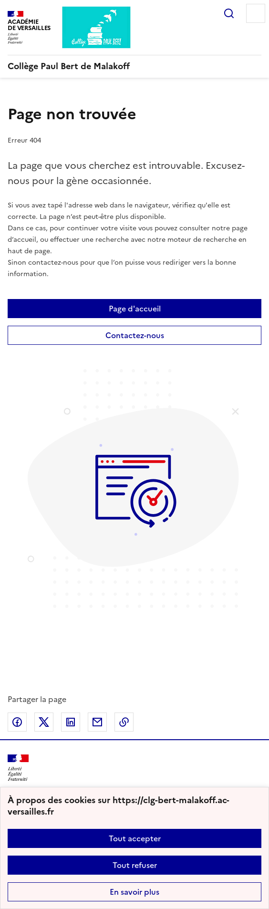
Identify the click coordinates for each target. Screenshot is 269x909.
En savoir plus (134, 892)
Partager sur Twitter (43, 722)
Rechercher (228, 13)
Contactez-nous (134, 335)
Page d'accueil (135, 308)
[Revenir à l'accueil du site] (18, 768)
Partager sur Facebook (17, 722)
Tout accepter (135, 838)
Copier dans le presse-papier (124, 722)
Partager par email (97, 722)
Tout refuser (135, 865)
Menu (255, 13)
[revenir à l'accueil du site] (134, 66)
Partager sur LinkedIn (70, 722)
